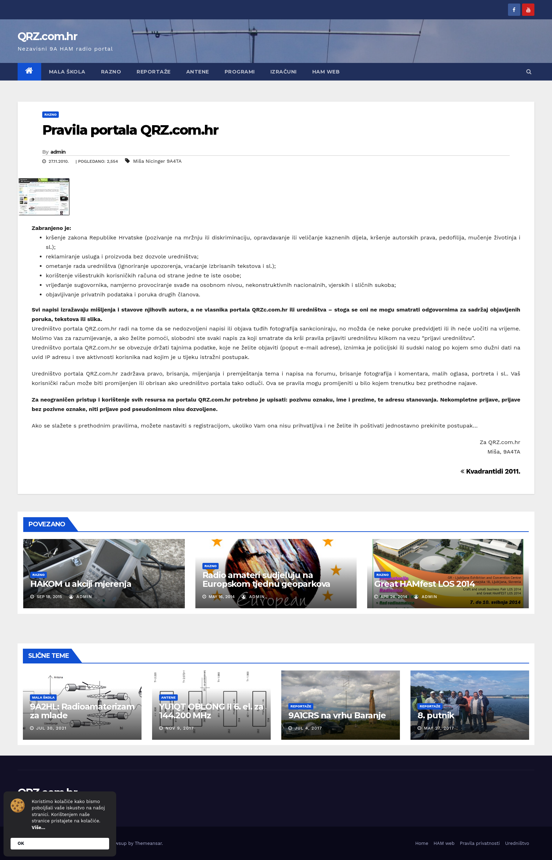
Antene (197, 72)
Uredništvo (517, 843)
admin (58, 152)
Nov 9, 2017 (179, 728)
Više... (38, 827)
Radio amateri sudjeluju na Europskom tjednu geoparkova (266, 579)
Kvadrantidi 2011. (490, 471)
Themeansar (148, 843)
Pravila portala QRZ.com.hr (130, 130)
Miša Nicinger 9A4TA (157, 161)
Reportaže (154, 72)
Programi (240, 72)
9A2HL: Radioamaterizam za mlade (82, 710)
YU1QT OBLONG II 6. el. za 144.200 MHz (211, 710)
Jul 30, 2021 (51, 728)
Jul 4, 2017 (308, 728)
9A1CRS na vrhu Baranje (337, 715)
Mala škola (67, 72)
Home (421, 843)
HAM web (326, 72)
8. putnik (436, 715)
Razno (111, 72)
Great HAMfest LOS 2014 (424, 584)
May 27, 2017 (439, 728)
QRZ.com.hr (47, 36)
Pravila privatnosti (480, 843)
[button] (529, 71)
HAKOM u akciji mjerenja (80, 584)
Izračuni (283, 72)
